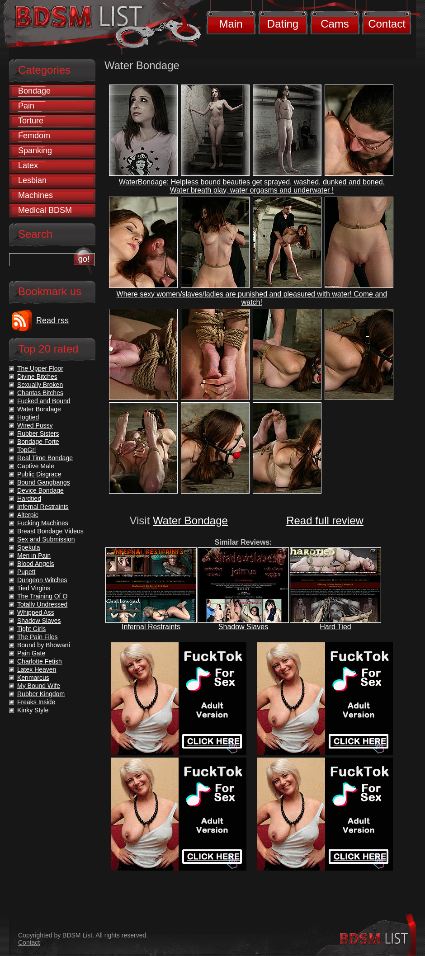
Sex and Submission (46, 539)
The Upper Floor (40, 368)
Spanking (35, 150)
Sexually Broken (40, 384)
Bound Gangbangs (43, 482)
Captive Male (35, 466)
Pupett (26, 571)
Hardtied (29, 498)
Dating (282, 24)
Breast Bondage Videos (50, 531)
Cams (335, 24)
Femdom (34, 135)
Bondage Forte (38, 441)
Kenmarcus (33, 677)
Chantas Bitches (40, 392)
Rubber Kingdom (41, 693)
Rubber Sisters (38, 433)
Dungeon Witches (42, 580)
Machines (35, 195)
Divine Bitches (37, 376)
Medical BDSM (45, 210)
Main (230, 24)
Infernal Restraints (151, 627)
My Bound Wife (38, 685)
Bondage (34, 90)
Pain (26, 105)
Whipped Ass (35, 612)
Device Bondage (40, 490)
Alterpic (27, 514)
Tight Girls (31, 628)
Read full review (325, 520)
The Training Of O (42, 596)
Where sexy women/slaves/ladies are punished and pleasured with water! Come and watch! (252, 298)
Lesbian (32, 180)
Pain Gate (31, 653)
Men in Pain (34, 555)
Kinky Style (32, 710)
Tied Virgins (33, 588)
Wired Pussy (35, 425)
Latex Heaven (36, 669)
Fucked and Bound (44, 401)
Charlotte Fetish (39, 661)
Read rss (52, 320)
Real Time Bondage (45, 458)
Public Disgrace (39, 474)
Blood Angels (35, 563)
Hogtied (28, 417)
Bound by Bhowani (43, 645)
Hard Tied (335, 627)
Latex (28, 165)
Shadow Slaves (243, 627)
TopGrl (26, 449)
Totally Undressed (42, 604)
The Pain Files (37, 636)
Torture (30, 120)
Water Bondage (190, 520)
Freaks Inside (36, 702)
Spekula (28, 547)
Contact (387, 24)
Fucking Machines (42, 523)
